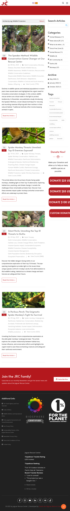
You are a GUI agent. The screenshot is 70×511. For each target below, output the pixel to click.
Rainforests (12, 79)
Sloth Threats (29, 237)
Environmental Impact (55, 116)
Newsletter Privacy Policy (10, 436)
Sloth (63, 120)
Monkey (41, 65)
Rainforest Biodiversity (30, 162)
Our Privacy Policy (8, 426)
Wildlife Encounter (37, 76)
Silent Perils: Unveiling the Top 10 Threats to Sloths (24, 232)
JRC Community (56, 60)
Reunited (17, 68)
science (51, 131)
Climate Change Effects (25, 243)
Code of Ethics (7, 410)
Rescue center (40, 71)
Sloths (53, 64)
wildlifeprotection (54, 135)
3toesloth (59, 138)
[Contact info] (63, 506)
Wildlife (53, 56)
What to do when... (57, 45)
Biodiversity (39, 321)
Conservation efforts (55, 127)
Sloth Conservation (31, 65)
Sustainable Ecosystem (32, 245)
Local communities (28, 329)
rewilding (51, 124)
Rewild (23, 68)
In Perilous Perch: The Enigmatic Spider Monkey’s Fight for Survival (25, 313)
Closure (60, 102)
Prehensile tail (20, 324)
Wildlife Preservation (15, 159)
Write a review (31, 489)
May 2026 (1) (54, 79)
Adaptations (32, 79)
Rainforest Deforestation (31, 159)
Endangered (40, 318)
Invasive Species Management (18, 251)
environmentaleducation (56, 113)
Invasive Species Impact (16, 245)
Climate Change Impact (27, 165)
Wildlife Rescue (31, 68)
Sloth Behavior (22, 79)
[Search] (63, 3)
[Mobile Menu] (67, 2)
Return (42, 21)
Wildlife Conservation (29, 240)
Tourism (51, 102)
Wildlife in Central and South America (30, 81)
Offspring (16, 84)
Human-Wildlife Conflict (16, 167)
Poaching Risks (13, 165)
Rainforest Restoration (16, 170)
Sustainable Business (55, 109)
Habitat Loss (33, 156)
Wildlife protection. (14, 332)
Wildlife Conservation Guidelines (19, 73)
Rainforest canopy (32, 324)
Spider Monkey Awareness (30, 173)
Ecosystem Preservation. (16, 257)
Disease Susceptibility (28, 248)
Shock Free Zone (56, 48)
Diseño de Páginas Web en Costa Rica (51, 506)
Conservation (12, 81)
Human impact (27, 326)
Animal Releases (57, 37)
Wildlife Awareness (14, 71)
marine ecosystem (54, 98)
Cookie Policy (7, 444)
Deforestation (37, 326)
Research (52, 105)
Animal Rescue (56, 52)
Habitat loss (20, 321)
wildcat (51, 138)
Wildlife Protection (28, 71)
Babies (10, 84)
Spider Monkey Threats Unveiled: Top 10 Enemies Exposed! (24, 149)
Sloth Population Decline (16, 254)
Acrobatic (11, 324)
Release (10, 68)
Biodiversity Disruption (33, 254)
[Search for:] (58, 25)
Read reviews (30, 485)
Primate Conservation (32, 170)
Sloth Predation (39, 243)
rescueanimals (53, 120)
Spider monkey (30, 318)
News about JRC (57, 41)
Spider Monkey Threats (32, 154)
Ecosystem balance (14, 329)
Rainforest (11, 321)
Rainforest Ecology (31, 167)
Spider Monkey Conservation (18, 156)
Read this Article (9, 116)
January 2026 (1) (55, 83)
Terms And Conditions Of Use (11, 440)
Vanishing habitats (14, 326)
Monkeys (54, 67)
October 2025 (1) (55, 87)
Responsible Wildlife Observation (19, 76)
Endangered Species (15, 162)
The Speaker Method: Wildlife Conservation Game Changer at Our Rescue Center (26, 58)
